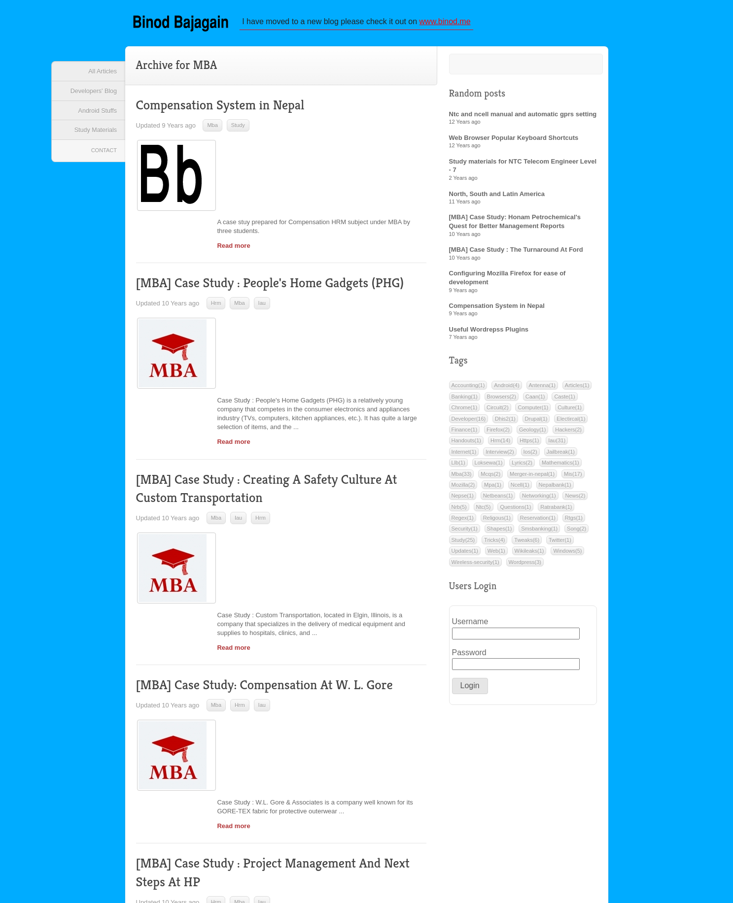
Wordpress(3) (525, 566)
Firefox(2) (498, 433)
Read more (233, 177)
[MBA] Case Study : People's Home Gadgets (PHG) (274, 248)
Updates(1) (465, 554)
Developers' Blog (91, 94)
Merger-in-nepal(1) (532, 477)
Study (238, 129)
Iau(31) (556, 444)
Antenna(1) (542, 389)
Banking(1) (465, 400)
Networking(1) (539, 499)
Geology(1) (532, 433)
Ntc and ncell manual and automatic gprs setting (523, 117)
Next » (384, 841)
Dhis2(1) (505, 422)
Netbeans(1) (498, 499)
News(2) (575, 499)
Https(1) (529, 444)
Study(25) (463, 543)
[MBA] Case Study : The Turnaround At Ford (516, 253)
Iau (262, 268)
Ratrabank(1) (556, 510)
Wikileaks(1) (529, 554)
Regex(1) (463, 521)
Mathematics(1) (560, 466)
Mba (212, 129)
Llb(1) (458, 466)
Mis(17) (573, 477)
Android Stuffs (95, 116)
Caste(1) (564, 400)
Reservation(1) (538, 521)
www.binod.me (448, 22)
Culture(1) (570, 411)
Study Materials (93, 138)
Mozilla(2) (463, 488)
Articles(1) (577, 389)
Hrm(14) (500, 444)
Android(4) (506, 389)
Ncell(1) (520, 488)
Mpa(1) (492, 488)
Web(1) (496, 554)
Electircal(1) (571, 422)
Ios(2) (530, 455)
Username (466, 625)
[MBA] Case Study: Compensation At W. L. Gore (269, 545)
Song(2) (576, 532)
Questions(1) (515, 510)
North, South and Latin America (497, 197)
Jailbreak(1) (561, 455)
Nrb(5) (459, 510)
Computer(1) (533, 411)
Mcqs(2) (490, 477)
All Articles (100, 72)
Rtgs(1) (574, 521)
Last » (418, 841)
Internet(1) (464, 455)
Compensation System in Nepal (223, 109)
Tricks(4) (494, 543)
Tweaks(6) (526, 543)
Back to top (608, 840)
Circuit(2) (498, 411)
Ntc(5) (483, 510)
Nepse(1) (463, 499)
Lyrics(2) (522, 466)
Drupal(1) (536, 422)
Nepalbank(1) (555, 488)
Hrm (216, 268)
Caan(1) (535, 400)
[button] (470, 689)
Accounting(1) (468, 389)
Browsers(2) (501, 400)
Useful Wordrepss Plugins (489, 332)
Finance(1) (465, 433)
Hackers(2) (568, 433)
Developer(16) (469, 422)
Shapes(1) (499, 532)
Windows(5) (567, 554)
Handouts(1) (467, 444)
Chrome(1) (465, 411)
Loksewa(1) (489, 466)
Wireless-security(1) (475, 566)
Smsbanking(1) (539, 532)
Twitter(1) (560, 543)
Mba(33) (462, 477)
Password (466, 656)
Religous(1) (497, 521)
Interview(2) (500, 455)
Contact (102, 159)
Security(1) (465, 532)
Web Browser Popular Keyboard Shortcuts (514, 141)
